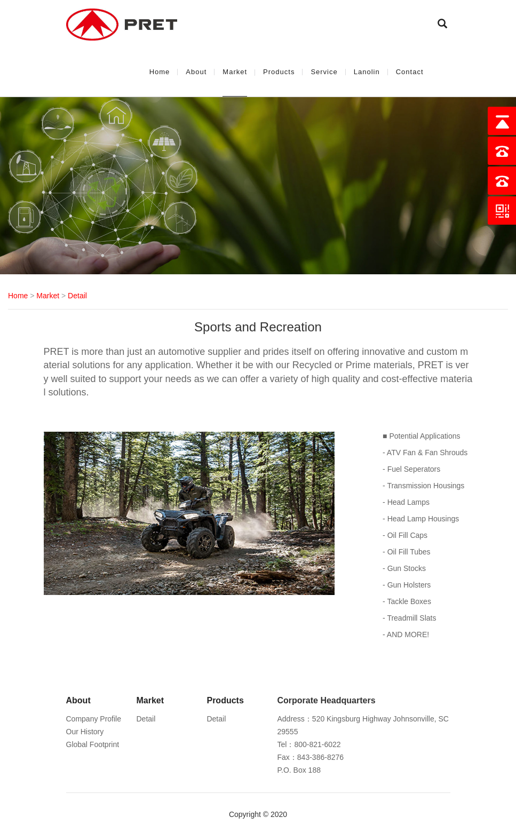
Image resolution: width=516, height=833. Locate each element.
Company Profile (94, 719)
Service (324, 72)
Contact (410, 72)
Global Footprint (93, 744)
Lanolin (367, 72)
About (196, 72)
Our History (85, 731)
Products (279, 72)
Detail (77, 295)
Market (235, 72)
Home (159, 72)
